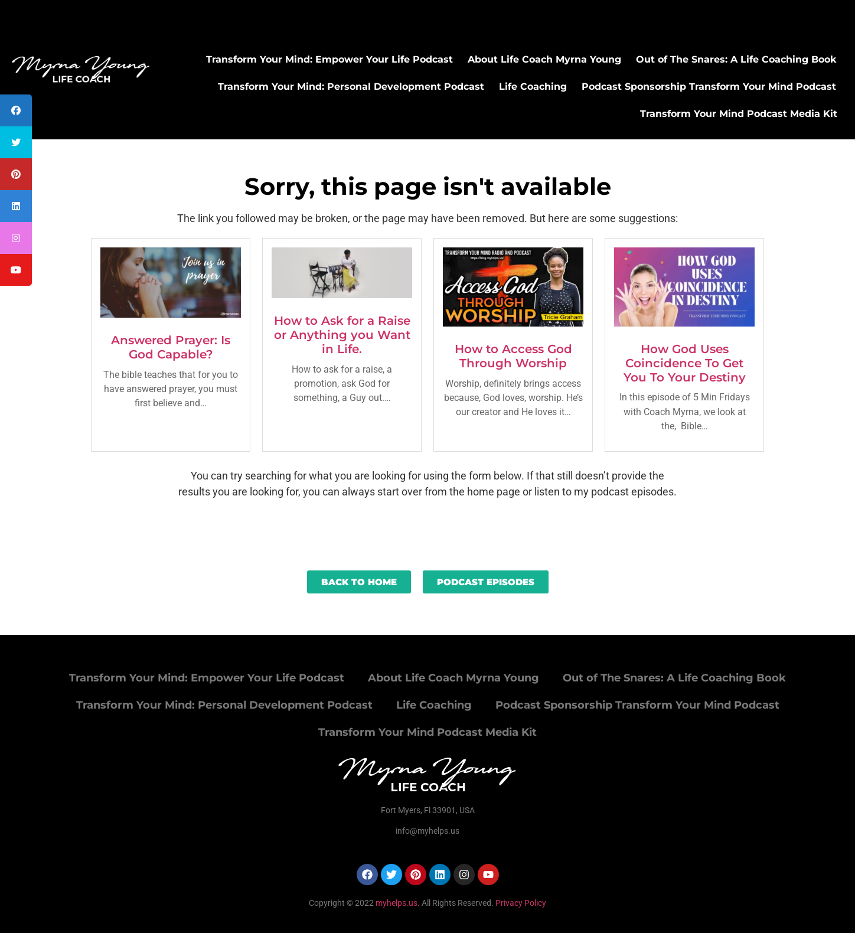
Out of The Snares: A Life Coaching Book (736, 59)
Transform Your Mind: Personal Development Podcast (351, 86)
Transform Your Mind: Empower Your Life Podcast (329, 59)
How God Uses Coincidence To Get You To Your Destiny (685, 363)
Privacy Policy (520, 903)
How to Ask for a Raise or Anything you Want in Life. (342, 335)
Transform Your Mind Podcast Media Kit (738, 113)
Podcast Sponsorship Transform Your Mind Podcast (709, 86)
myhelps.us (395, 903)
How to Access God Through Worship (513, 356)
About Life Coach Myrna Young (544, 59)
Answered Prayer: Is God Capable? (170, 347)
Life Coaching (533, 86)
